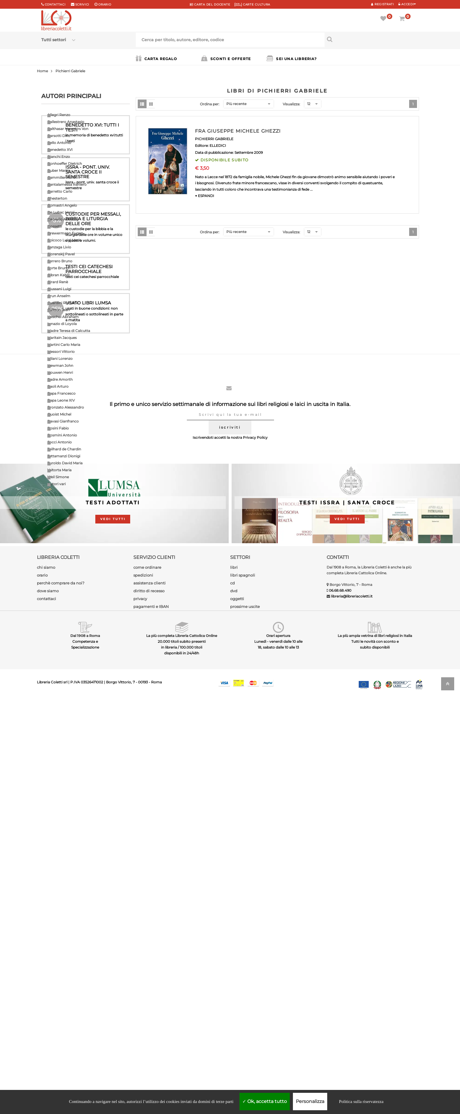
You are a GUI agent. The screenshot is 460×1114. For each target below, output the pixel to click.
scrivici (82, 4)
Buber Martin (58, 170)
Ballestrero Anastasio (65, 122)
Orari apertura (278, 1050)
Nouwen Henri (60, 372)
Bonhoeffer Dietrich (64, 163)
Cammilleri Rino (61, 177)
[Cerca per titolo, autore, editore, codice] (372, 39)
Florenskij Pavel (61, 254)
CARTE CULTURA (252, 4)
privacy (140, 1013)
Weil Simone (58, 477)
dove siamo (48, 1005)
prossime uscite (245, 1021)
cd (232, 997)
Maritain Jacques (62, 337)
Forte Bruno (58, 268)
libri (234, 981)
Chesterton (57, 198)
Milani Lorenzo (60, 358)
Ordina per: (209, 104)
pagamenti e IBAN (151, 1021)
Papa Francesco (61, 393)
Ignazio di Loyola (62, 324)
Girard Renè (57, 282)
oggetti (237, 1013)
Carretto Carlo (59, 191)
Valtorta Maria (59, 470)
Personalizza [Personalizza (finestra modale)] (310, 1101)
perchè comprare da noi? (60, 997)
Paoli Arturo (58, 386)
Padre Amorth (60, 379)
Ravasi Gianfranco (63, 421)
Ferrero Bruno (59, 261)
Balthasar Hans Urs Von (67, 129)
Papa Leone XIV (61, 400)
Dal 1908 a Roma (85, 1050)
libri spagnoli (242, 989)
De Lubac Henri (60, 212)
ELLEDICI (218, 145)
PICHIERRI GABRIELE (214, 139)
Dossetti (54, 226)
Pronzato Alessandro (65, 407)
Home (42, 71)
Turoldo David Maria (65, 463)
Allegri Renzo (58, 115)
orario (104, 4)
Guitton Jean (58, 310)
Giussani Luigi (59, 289)
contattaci (46, 1013)
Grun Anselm (58, 296)
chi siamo (46, 981)
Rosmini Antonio (62, 435)
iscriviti (230, 841)
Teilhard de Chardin (64, 449)
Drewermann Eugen (65, 233)
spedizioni (143, 989)
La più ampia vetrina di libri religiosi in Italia (375, 1050)
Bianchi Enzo (58, 156)
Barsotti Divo (58, 135)
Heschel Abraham (63, 317)
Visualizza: (291, 104)
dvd (233, 1005)
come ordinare (147, 981)
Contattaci (55, 4)
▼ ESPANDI (204, 196)
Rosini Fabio (58, 428)
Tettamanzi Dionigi (63, 456)
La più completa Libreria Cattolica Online (181, 1050)
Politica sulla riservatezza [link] (361, 1101)
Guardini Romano (62, 303)
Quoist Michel (59, 414)
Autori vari (56, 484)
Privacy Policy (255, 852)
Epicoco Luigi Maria (64, 240)
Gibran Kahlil (58, 275)
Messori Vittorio (61, 351)
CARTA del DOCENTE (210, 4)
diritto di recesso (148, 1005)
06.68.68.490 (340, 1005)
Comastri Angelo (62, 205)
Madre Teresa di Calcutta (68, 330)
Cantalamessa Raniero (67, 184)
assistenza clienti (149, 997)
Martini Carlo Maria (63, 344)
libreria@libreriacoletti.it (352, 1010)
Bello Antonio (59, 142)
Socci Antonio (59, 442)
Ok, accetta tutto (264, 1101)
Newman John (60, 365)
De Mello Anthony (63, 219)
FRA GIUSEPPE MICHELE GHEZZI (238, 131)
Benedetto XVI (60, 149)
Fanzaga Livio (59, 247)
